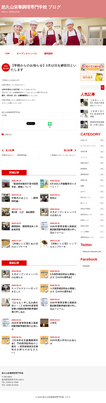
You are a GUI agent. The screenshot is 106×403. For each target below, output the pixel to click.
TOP (7, 53)
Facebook (86, 266)
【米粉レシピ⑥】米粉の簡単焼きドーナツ (92, 103)
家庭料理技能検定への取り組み (92, 124)
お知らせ (8, 134)
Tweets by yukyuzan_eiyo (91, 251)
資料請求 (48, 53)
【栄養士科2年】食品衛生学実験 (92, 114)
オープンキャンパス (27, 53)
